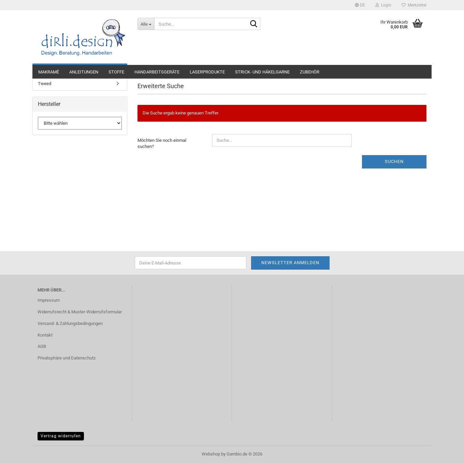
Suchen (394, 161)
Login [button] (383, 5)
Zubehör (309, 71)
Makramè (48, 71)
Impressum (49, 300)
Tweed (44, 83)
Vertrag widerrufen (61, 436)
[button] (360, 5)
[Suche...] (145, 24)
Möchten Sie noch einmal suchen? (161, 143)
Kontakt (45, 335)
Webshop (211, 454)
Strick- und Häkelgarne (262, 71)
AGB (42, 346)
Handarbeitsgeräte (156, 71)
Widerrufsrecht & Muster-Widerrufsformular (80, 311)
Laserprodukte (207, 71)
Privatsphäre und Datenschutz (67, 357)
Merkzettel (414, 5)
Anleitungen (83, 71)
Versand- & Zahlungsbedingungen (70, 323)
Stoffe (116, 71)
